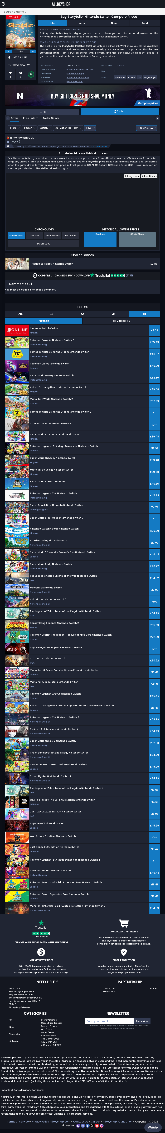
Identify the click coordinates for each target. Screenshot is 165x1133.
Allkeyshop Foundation (117, 1125)
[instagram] (102, 1129)
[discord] (83, 1129)
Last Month (70, 239)
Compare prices (99, 150)
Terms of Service (18, 1125)
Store (13, 128)
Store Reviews (48, 1039)
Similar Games (48, 118)
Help (153, 1127)
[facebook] (88, 1129)
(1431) (111, 279)
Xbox (11, 1030)
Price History (28, 118)
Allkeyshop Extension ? (21, 1010)
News (114, 23)
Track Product (43, 247)
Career (95, 1125)
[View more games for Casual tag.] (132, 78)
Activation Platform (66, 128)
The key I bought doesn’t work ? (25, 1001)
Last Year (34, 239)
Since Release (16, 239)
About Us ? (14, 991)
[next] (33, 51)
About (83, 23)
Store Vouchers (49, 1023)
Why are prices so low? (21, 998)
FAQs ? (12, 1007)
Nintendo (14, 1044)
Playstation (15, 1037)
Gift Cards (46, 1032)
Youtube (151, 991)
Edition (44, 128)
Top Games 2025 (50, 1042)
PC (115, 65)
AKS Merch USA (49, 1045)
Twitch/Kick (109, 991)
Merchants (109, 995)
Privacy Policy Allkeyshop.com (50, 1125)
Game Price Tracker (51, 1026)
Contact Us (80, 1125)
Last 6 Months (53, 239)
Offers (12, 118)
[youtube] (97, 1129)
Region (28, 128)
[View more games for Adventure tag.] (120, 78)
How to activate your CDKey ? (24, 1004)
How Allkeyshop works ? (21, 995)
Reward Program (50, 1029)
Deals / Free (47, 1036)
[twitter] (92, 1129)
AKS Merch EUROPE (51, 1048)
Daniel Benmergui (75, 73)
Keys (89, 128)
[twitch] (78, 1129)
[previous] (8, 51)
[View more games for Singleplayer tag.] (150, 78)
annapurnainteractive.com (80, 69)
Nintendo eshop (74, 81)
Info (52, 23)
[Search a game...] (82, 11)
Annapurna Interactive (78, 77)
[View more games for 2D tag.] (139, 78)
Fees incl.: (145, 128)
